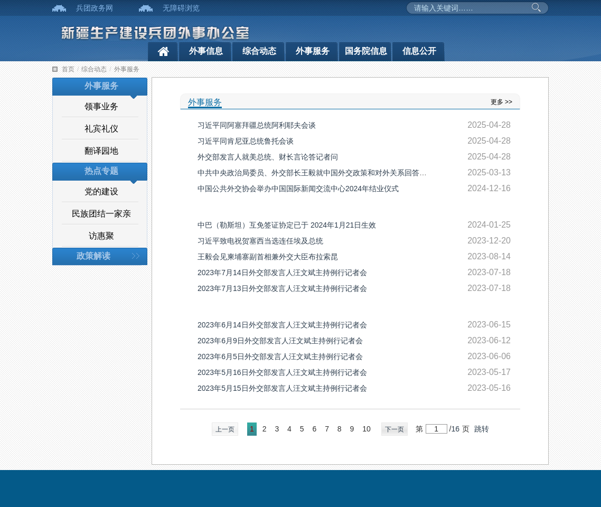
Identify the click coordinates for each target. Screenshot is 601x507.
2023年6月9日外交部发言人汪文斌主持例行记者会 (280, 340)
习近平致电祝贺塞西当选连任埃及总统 (260, 241)
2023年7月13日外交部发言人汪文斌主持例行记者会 (282, 288)
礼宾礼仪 (101, 128)
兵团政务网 (94, 8)
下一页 (394, 429)
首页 (68, 69)
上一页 (224, 429)
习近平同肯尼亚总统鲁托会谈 (246, 141)
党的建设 (101, 191)
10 (366, 429)
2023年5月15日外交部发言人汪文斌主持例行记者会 (282, 388)
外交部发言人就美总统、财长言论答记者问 (268, 157)
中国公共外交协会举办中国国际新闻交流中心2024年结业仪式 (298, 188)
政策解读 (93, 255)
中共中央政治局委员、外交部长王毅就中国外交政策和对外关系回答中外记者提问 (331, 172)
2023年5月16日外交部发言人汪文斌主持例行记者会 (282, 372)
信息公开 (419, 50)
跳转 (481, 429)
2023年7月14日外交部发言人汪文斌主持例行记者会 (282, 272)
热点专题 (101, 170)
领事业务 (101, 106)
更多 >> (501, 102)
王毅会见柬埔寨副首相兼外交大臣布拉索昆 (268, 256)
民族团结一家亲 (101, 213)
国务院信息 (366, 50)
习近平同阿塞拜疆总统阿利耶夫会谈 (257, 125)
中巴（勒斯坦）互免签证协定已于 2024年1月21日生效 (287, 225)
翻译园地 (101, 150)
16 (455, 429)
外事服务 (313, 50)
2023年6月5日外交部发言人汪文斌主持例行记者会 (280, 356)
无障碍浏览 (181, 8)
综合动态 (259, 50)
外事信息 (206, 50)
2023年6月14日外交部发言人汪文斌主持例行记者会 (282, 325)
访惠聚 (101, 235)
